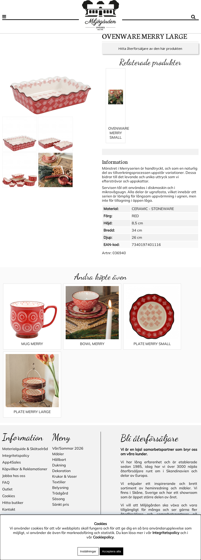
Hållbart (59, 396)
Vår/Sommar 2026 (67, 385)
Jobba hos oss (13, 412)
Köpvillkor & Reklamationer (24, 405)
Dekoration (61, 407)
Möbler (58, 390)
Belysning (60, 424)
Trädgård (60, 429)
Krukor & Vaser (64, 413)
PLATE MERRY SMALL (125, 348)
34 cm (137, 234)
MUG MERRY (27, 348)
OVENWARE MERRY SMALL (118, 137)
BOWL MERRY (76, 348)
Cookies (8, 432)
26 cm (137, 242)
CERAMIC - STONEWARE (153, 213)
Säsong (58, 435)
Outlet (7, 425)
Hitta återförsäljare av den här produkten (150, 53)
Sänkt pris (60, 441)
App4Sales (11, 398)
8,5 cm (137, 227)
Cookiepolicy (103, 537)
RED (135, 220)
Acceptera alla (111, 551)
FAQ (5, 419)
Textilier (59, 418)
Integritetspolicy (15, 392)
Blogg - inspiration (17, 452)
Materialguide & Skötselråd (25, 385)
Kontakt (8, 446)
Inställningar (88, 551)
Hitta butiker (12, 439)
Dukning (59, 401)
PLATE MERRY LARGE (174, 348)
